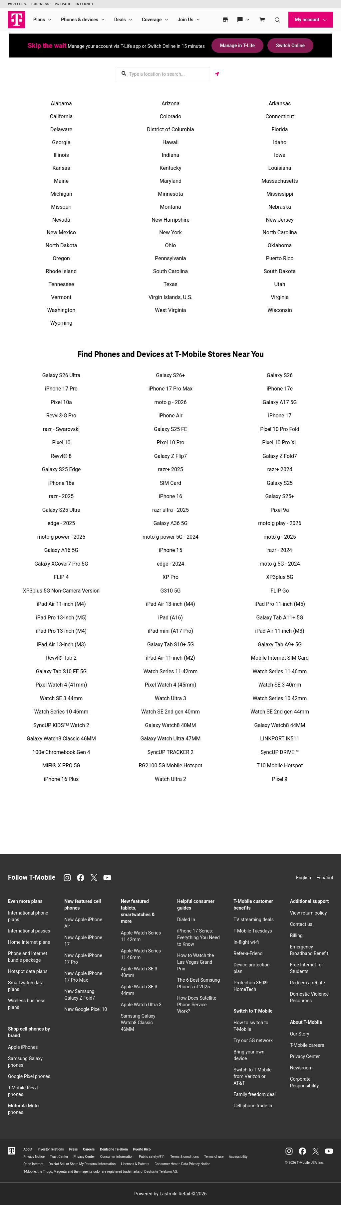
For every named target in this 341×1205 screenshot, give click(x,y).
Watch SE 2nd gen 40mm (170, 712)
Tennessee (61, 284)
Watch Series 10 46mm (61, 712)
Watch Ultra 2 (170, 779)
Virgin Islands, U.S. (170, 297)
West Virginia (170, 310)
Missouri (61, 207)
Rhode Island (61, 271)
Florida (280, 129)
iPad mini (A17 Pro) (170, 631)
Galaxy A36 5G (170, 523)
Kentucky (170, 168)
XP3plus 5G (279, 577)
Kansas (61, 168)
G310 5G (171, 591)
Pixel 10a (61, 402)
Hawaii (171, 142)
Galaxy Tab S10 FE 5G (61, 671)
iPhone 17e (280, 388)
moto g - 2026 (170, 402)
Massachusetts (279, 181)
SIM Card (170, 483)
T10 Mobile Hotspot (280, 765)
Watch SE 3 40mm (279, 685)
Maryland (170, 181)
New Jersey (280, 220)
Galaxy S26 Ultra (61, 375)
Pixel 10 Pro (170, 442)
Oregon (61, 258)
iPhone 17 (279, 415)
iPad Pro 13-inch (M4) (61, 631)
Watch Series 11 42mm (170, 671)
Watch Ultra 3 (170, 698)
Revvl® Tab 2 (61, 658)
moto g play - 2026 (279, 523)
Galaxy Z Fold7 (279, 456)
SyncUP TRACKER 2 (170, 752)
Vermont (61, 297)
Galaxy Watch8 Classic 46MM (61, 738)
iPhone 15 (170, 550)
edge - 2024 (170, 564)
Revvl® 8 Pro (61, 415)
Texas (170, 284)
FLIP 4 (61, 577)
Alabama (61, 103)
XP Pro (170, 577)
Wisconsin (279, 310)
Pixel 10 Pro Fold (279, 429)
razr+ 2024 (279, 469)
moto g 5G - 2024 (280, 564)
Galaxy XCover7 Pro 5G (61, 564)
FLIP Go (279, 591)
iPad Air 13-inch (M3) (61, 644)
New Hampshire (170, 220)
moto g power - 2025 (61, 537)
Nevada (61, 220)
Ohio (170, 245)
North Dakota (61, 245)
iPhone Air (170, 415)
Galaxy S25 (280, 483)
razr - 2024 (279, 550)
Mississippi (279, 194)
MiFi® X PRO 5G (61, 765)
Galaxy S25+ (279, 496)
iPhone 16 (170, 496)
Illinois (61, 155)
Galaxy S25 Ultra (61, 510)
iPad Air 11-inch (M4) (61, 604)
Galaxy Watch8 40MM (170, 725)
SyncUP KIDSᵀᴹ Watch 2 (61, 725)
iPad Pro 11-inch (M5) (279, 604)
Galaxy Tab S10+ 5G (170, 644)
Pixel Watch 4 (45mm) (170, 685)
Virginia (280, 297)
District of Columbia (170, 129)
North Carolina (279, 232)
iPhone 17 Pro (61, 388)
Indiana (170, 155)
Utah (279, 284)
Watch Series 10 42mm (280, 698)
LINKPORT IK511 (279, 738)
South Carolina (170, 271)
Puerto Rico (280, 258)
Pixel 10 (61, 442)
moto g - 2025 (279, 537)
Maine (61, 181)
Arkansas (280, 103)
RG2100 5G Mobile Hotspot (170, 765)
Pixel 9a (280, 510)
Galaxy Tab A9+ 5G (280, 644)
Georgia (61, 142)
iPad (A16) (170, 617)
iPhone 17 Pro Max (170, 388)
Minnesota (170, 194)
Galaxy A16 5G (61, 550)
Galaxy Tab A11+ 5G (279, 617)
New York (170, 232)
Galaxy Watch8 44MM (279, 725)
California (61, 116)
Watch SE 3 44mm (61, 698)
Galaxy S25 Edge (61, 469)
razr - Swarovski (61, 429)
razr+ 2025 (170, 469)
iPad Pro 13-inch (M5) (61, 617)
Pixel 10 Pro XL (279, 442)
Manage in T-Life (237, 45)
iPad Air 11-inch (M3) (279, 631)
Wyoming (61, 323)
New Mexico (61, 232)
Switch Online (290, 45)
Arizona (170, 103)
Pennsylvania (170, 258)
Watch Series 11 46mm (280, 671)
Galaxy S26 (280, 375)
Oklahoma (280, 245)
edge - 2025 (61, 523)
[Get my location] (217, 74)
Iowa (279, 155)
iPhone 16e (61, 483)
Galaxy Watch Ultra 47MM (170, 738)
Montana (170, 207)
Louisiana (279, 168)
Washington (61, 310)
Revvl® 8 (61, 456)
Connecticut (279, 116)
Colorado (170, 116)
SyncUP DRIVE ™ (280, 752)
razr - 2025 (61, 496)
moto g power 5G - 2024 (170, 537)
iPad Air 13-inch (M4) (170, 604)
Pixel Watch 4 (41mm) (61, 685)
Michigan (61, 194)
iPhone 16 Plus (61, 779)
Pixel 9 (279, 779)
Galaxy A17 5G (280, 402)
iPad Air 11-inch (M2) (170, 658)
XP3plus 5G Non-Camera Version (61, 591)
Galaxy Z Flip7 (170, 456)
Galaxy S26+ (170, 375)
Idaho (279, 142)
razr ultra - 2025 (170, 510)
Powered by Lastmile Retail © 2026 (170, 1193)
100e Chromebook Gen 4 (61, 752)
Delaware (61, 129)
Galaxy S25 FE (170, 429)
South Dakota (280, 271)
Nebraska (279, 207)
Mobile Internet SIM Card (280, 658)
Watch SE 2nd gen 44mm (279, 712)
